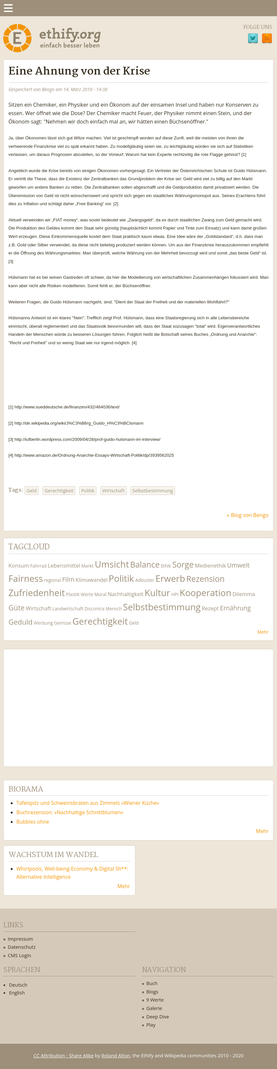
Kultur (157, 593)
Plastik (73, 594)
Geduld (20, 622)
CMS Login (19, 955)
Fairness (25, 578)
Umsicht (112, 564)
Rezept (210, 608)
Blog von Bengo (250, 515)
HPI (175, 594)
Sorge (183, 564)
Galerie (154, 1008)
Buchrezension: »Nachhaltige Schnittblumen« (70, 812)
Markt (87, 566)
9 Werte (155, 999)
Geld (32, 491)
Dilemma (244, 594)
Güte (16, 607)
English (17, 992)
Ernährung (235, 608)
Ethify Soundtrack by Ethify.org (56, 702)
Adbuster (144, 580)
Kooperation (205, 593)
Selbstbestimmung (152, 491)
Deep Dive (157, 1016)
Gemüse (62, 623)
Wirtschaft (113, 491)
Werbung (43, 623)
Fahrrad (38, 566)
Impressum (20, 938)
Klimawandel (91, 579)
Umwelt (238, 565)
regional (52, 580)
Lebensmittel (64, 565)
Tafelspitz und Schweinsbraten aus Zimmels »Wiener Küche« (88, 802)
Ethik (166, 566)
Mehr (263, 632)
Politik (87, 491)
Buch (152, 983)
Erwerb (170, 578)
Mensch (114, 608)
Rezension (205, 578)
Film (68, 579)
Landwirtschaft (67, 608)
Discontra (94, 608)
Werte (87, 594)
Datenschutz (22, 947)
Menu (8, 8)
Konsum (18, 565)
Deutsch (18, 984)
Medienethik (210, 565)
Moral (100, 594)
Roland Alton (115, 1055)
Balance (145, 564)
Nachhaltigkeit (126, 594)
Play (151, 1024)
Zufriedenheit (36, 593)
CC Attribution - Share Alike (63, 1055)
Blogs (152, 991)
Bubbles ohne (33, 821)
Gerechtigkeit (58, 491)
